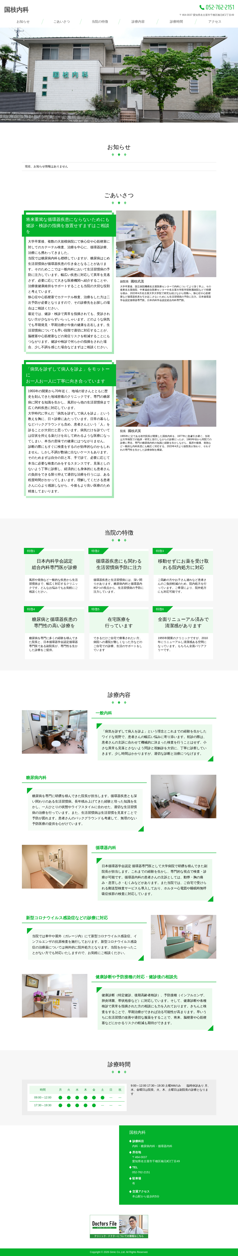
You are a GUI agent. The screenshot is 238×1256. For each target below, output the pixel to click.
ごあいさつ (61, 21)
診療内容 (138, 21)
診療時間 (176, 21)
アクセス (214, 21)
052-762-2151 (217, 7)
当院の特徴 (100, 21)
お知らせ (23, 21)
